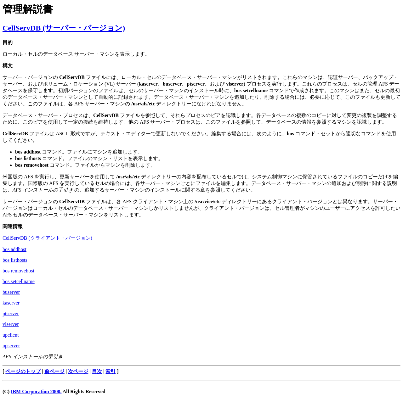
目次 (97, 371)
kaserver (11, 302)
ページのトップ (23, 371)
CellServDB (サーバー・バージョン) (64, 28)
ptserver (11, 313)
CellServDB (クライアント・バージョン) (47, 238)
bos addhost (14, 249)
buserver (11, 292)
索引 (110, 371)
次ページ (78, 371)
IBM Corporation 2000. (36, 391)
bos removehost (18, 270)
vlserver (11, 324)
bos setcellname (19, 281)
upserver (11, 345)
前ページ (54, 371)
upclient (11, 335)
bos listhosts (15, 260)
